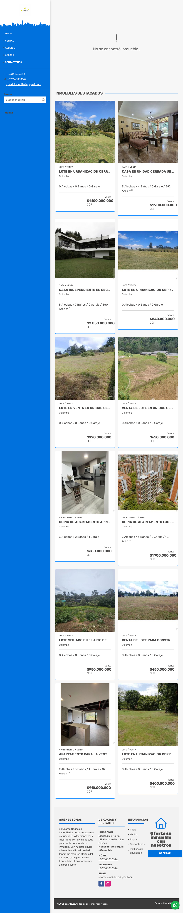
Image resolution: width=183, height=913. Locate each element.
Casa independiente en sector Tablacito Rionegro (85, 290)
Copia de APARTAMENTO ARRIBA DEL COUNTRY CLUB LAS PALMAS (85, 522)
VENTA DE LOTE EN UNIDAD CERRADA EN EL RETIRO (148, 408)
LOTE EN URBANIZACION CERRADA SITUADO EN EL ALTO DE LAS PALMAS (85, 171)
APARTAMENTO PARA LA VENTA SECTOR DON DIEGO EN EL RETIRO (85, 754)
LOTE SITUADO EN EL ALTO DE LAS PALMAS (85, 640)
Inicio (8, 33)
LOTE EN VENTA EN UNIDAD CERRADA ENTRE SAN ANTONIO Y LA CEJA (85, 408)
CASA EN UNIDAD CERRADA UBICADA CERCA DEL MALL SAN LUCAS (148, 171)
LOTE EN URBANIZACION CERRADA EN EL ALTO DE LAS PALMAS (148, 290)
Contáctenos (13, 62)
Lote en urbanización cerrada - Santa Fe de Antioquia (148, 754)
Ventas (9, 40)
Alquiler (10, 48)
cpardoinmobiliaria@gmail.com (23, 84)
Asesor (9, 55)
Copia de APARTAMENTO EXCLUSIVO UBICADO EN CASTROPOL (148, 522)
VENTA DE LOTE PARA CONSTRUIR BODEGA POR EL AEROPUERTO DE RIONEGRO (148, 640)
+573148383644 (15, 74)
